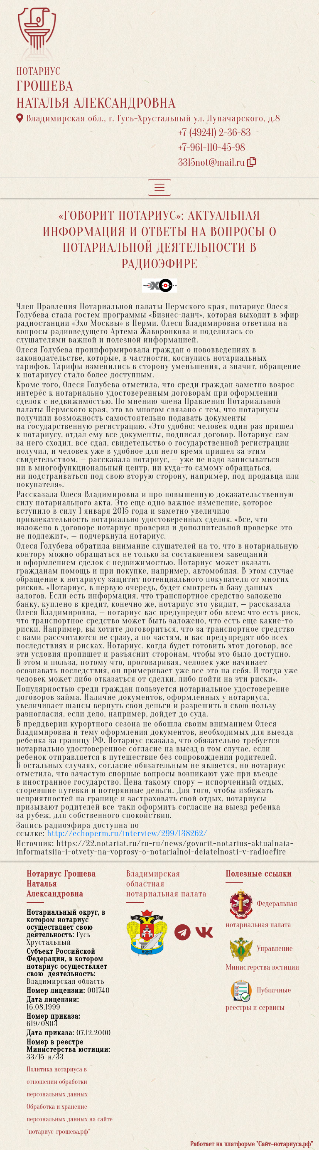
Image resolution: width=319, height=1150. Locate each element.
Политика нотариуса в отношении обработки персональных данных (57, 1082)
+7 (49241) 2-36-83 (214, 132)
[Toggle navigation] (159, 187)
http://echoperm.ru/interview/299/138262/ (127, 833)
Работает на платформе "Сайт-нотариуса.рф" (251, 1144)
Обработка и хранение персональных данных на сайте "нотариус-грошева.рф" (70, 1119)
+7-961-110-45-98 (211, 147)
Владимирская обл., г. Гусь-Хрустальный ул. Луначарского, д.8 (148, 118)
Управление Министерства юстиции (262, 954)
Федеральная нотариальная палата (261, 909)
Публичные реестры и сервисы (258, 995)
